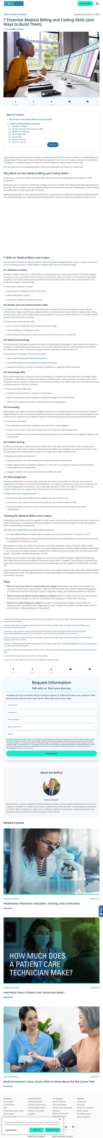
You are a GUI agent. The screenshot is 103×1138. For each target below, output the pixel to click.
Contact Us (81, 1101)
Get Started (85, 3)
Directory (81, 1104)
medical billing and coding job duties (57, 262)
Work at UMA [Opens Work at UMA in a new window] (83, 1117)
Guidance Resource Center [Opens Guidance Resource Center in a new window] (60, 1112)
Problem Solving (19, 139)
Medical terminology (20, 131)
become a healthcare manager (34, 185)
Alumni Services (59, 1101)
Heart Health (8, 1114)
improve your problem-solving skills (20, 456)
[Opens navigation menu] (97, 3)
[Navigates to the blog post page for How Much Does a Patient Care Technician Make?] (51, 992)
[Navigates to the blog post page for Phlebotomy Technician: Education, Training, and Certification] (51, 903)
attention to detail (24, 286)
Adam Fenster (18, 29)
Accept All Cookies (52, 1130)
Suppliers (32, 1114)
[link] (16, 101)
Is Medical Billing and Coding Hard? (34, 608)
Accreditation (8, 1104)
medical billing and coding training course (30, 358)
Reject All (36, 1130)
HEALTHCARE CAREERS (15, 14)
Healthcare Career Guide (13, 1111)
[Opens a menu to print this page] (87, 101)
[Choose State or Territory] (51, 727)
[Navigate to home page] (13, 3)
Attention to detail (19, 126)
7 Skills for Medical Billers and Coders (24, 124)
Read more (53, 145)
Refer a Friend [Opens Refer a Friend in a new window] (59, 1116)
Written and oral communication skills (27, 129)
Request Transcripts (36, 1111)
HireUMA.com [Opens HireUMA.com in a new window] (83, 1114)
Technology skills (19, 134)
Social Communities (85, 1108)
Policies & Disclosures (37, 1104)
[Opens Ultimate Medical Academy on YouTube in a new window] (73, 1127)
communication (9, 312)
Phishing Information (36, 1108)
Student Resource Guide (62, 1108)
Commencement (59, 1104)
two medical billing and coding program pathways (33, 530)
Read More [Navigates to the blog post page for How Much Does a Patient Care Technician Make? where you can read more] (8, 997)
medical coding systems (86, 589)
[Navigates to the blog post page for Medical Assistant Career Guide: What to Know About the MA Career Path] (51, 1081)
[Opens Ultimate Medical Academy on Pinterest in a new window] (66, 1127)
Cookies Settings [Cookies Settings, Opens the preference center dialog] (11, 1130)
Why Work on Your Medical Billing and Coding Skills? (31, 119)
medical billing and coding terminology (41, 362)
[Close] (60, 1119)
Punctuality (16, 137)
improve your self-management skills (21, 493)
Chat (101, 911)
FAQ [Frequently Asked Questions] (5, 1108)
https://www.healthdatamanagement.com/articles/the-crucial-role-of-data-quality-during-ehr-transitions (40, 634)
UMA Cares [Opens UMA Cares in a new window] (82, 1111)
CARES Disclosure (35, 1101)
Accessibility (8, 1101)
